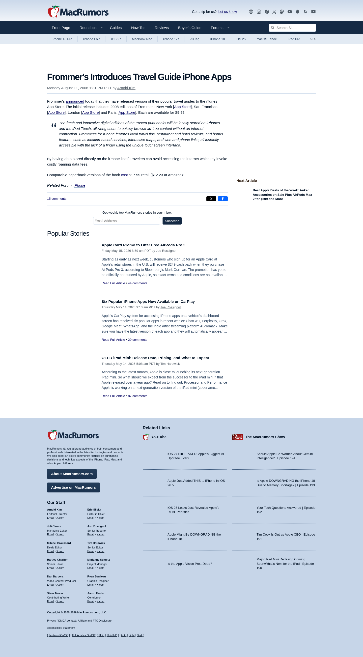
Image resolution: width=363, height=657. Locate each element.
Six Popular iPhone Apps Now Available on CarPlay (153, 301)
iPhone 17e (171, 39)
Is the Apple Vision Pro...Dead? (190, 562)
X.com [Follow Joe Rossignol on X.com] (100, 533)
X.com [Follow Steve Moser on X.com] (60, 600)
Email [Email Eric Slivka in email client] (90, 516)
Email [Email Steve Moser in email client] (50, 600)
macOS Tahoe (266, 39)
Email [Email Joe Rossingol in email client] (90, 533)
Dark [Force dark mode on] (139, 635)
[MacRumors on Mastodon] (281, 11)
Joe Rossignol (166, 251)
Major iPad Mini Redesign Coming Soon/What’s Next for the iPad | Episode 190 (285, 562)
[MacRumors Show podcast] (251, 11)
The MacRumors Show (265, 435)
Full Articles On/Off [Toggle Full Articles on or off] (83, 635)
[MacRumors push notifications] (297, 11)
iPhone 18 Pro (62, 39)
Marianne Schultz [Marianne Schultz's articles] (98, 558)
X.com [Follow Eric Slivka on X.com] (100, 516)
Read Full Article (113, 283)
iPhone (79, 185)
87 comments (137, 396)
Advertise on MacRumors (73, 486)
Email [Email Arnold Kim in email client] (50, 516)
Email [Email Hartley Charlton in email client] (50, 566)
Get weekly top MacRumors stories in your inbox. (137, 212)
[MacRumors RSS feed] (305, 11)
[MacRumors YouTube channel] (289, 11)
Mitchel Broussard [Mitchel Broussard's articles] (59, 541)
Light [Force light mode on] (132, 635)
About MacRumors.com (72, 472)
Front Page (61, 28)
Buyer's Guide (189, 28)
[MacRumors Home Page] (78, 11)
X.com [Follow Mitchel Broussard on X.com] (60, 549)
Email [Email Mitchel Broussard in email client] (50, 549)
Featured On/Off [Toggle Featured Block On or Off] (58, 635)
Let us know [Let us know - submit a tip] (227, 12)
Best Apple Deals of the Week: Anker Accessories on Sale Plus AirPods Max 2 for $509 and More (282, 194)
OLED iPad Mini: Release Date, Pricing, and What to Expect (161, 357)
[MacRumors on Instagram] (258, 11)
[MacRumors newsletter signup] (313, 11)
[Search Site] (292, 28)
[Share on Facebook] (223, 198)
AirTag (194, 39)
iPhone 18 (217, 39)
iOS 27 (116, 39)
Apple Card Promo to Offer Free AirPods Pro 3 (148, 245)
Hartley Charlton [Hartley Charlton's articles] (57, 558)
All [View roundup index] (312, 39)
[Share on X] (211, 198)
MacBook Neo (142, 39)
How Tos (138, 28)
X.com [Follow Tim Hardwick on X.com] (100, 549)
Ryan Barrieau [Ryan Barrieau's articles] (96, 575)
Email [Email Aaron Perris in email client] (90, 600)
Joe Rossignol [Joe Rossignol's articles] (96, 524)
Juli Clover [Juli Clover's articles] (54, 524)
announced (75, 101)
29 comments (137, 340)
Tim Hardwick (170, 364)
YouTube (159, 435)
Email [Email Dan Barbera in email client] (50, 583)
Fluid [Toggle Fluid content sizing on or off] (101, 635)
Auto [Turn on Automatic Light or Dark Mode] (124, 635)
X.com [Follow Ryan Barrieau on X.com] (100, 583)
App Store (182, 107)
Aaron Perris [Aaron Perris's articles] (95, 591)
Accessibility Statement (61, 627)
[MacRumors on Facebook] (266, 11)
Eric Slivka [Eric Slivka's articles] (94, 508)
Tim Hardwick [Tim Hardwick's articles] (96, 541)
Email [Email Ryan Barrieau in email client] (90, 583)
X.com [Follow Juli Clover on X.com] (60, 533)
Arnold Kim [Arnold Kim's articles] (54, 508)
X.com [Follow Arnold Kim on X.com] (60, 516)
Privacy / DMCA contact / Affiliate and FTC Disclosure (79, 620)
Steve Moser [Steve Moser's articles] (55, 591)
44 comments (137, 283)
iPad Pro (294, 39)
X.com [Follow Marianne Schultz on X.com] (100, 566)
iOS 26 (241, 39)
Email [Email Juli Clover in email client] (50, 533)
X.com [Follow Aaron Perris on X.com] (100, 600)
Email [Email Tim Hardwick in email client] (90, 549)
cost (124, 175)
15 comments (56, 198)
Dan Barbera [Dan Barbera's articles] (55, 575)
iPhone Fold (91, 39)
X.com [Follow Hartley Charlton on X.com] (60, 566)
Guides (116, 28)
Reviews (162, 28)
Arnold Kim (126, 88)
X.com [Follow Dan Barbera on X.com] (60, 583)
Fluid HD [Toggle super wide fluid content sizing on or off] (112, 635)
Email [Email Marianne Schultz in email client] (90, 566)
